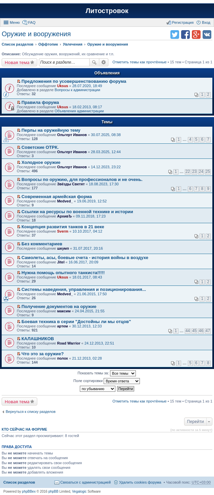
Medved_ (65, 201)
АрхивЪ (64, 216)
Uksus (62, 86)
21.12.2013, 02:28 (87, 358)
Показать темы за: (106, 373)
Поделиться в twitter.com (174, 34)
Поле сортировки (106, 381)
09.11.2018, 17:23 (91, 216)
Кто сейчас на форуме (24, 429)
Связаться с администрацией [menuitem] (85, 482)
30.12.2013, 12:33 (87, 326)
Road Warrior (68, 343)
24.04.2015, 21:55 (90, 311)
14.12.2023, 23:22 (106, 167)
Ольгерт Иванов (72, 135)
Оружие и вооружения (36, 34)
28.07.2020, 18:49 (87, 86)
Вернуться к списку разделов (30, 412)
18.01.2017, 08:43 (87, 277)
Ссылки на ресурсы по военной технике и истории (77, 211)
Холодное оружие (40, 162)
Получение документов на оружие (58, 306)
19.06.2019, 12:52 (92, 201)
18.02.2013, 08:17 (87, 107)
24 (201, 171)
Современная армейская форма (56, 196)
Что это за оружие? (42, 353)
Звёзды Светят (71, 184)
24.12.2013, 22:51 (99, 343)
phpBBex (29, 491)
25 (208, 171)
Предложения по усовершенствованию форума (73, 81)
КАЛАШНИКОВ (37, 338)
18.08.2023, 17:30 (104, 184)
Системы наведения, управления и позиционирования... (83, 289)
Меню (15, 22)
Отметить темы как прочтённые (139, 62)
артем (62, 326)
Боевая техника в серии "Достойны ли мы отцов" (76, 321)
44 (187, 330)
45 (194, 330)
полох (62, 358)
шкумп (63, 248)
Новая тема (17, 62)
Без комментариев (41, 243)
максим (64, 311)
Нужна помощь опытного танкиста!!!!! (63, 272)
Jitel (60, 262)
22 (187, 171)
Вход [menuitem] (206, 22)
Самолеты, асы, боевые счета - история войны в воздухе (84, 257)
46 (201, 330)
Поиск (94, 62)
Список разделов (19, 482)
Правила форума (40, 102)
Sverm (62, 231)
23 (194, 171)
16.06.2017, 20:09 (83, 262)
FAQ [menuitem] (32, 22)
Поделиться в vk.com (207, 34)
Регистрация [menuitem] (183, 22)
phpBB (53, 491)
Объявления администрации (79, 111)
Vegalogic (79, 491)
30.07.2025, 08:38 (106, 135)
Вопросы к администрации (77, 90)
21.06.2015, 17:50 (92, 294)
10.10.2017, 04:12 (87, 231)
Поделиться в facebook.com (185, 34)
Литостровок (107, 10)
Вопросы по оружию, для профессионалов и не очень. (82, 179)
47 (208, 330)
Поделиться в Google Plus (196, 34)
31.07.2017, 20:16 (88, 248)
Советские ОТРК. (40, 147)
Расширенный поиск (103, 62)
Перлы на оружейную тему (51, 130)
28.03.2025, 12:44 (106, 152)
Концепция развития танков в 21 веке (62, 226)
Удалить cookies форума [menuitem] (140, 482)
